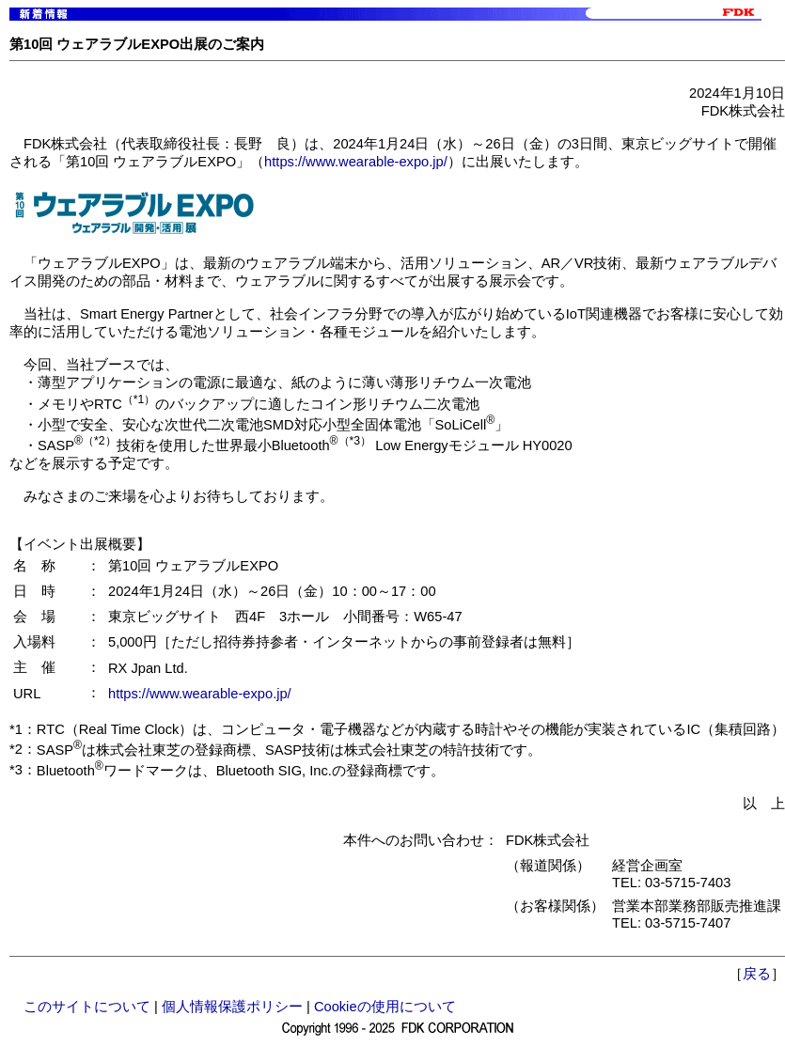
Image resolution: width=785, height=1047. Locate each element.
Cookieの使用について (385, 1006)
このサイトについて (87, 1006)
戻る (757, 973)
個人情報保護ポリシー (232, 1006)
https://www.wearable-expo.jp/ (355, 161)
